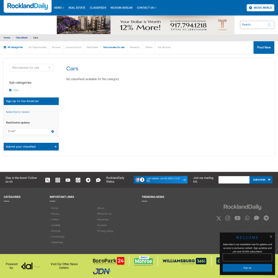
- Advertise (102, 219)
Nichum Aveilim (121, 7)
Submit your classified (31, 146)
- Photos (54, 214)
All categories (13, 47)
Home (7, 37)
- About (100, 208)
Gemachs (135, 47)
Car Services (164, 47)
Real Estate (77, 7)
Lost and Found (73, 47)
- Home (54, 208)
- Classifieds (56, 242)
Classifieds (98, 7)
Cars (35, 37)
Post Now (264, 47)
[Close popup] (271, 236)
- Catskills (55, 225)
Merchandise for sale (114, 47)
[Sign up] (247, 268)
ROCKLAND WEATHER (19, 22)
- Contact (101, 225)
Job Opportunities (37, 47)
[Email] (233, 179)
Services (56, 47)
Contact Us (146, 7)
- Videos (54, 219)
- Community (57, 237)
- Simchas (55, 231)
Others (148, 47)
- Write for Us (103, 214)
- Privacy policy (104, 231)
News (59, 7)
